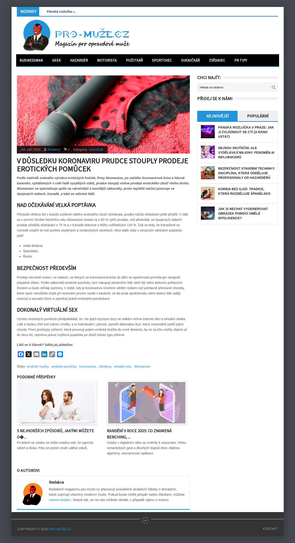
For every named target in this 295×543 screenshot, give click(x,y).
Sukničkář (190, 60)
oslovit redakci (60, 500)
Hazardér (79, 60)
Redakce (54, 149)
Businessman (31, 60)
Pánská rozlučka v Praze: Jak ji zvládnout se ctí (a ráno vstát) (246, 132)
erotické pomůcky (63, 366)
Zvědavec (217, 60)
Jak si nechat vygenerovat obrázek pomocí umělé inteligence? (243, 213)
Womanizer (142, 366)
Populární (257, 116)
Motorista (107, 60)
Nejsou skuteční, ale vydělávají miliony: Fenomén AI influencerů (246, 152)
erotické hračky (37, 366)
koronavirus (87, 366)
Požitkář (134, 60)
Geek (56, 60)
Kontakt (270, 529)
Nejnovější (217, 116)
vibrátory (105, 366)
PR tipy (240, 60)
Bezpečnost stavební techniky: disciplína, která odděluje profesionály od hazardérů (246, 173)
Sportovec (162, 60)
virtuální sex (122, 366)
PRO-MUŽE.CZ (60, 529)
